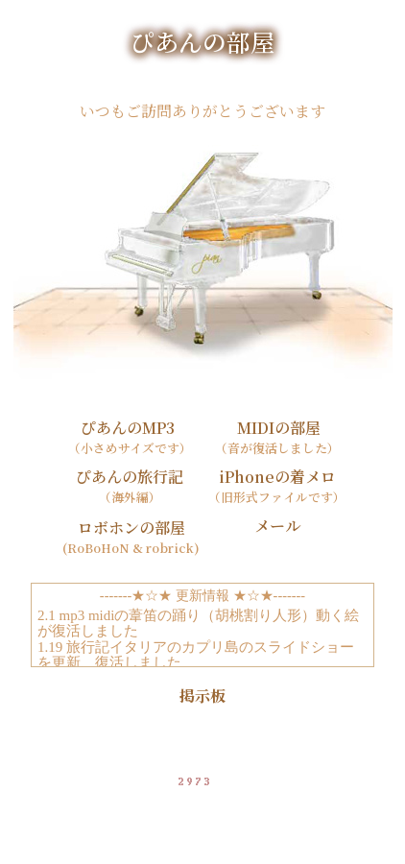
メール (277, 526)
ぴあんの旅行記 (129, 477)
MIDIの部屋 (277, 428)
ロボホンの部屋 (129, 527)
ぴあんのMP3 (130, 428)
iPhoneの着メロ (277, 477)
